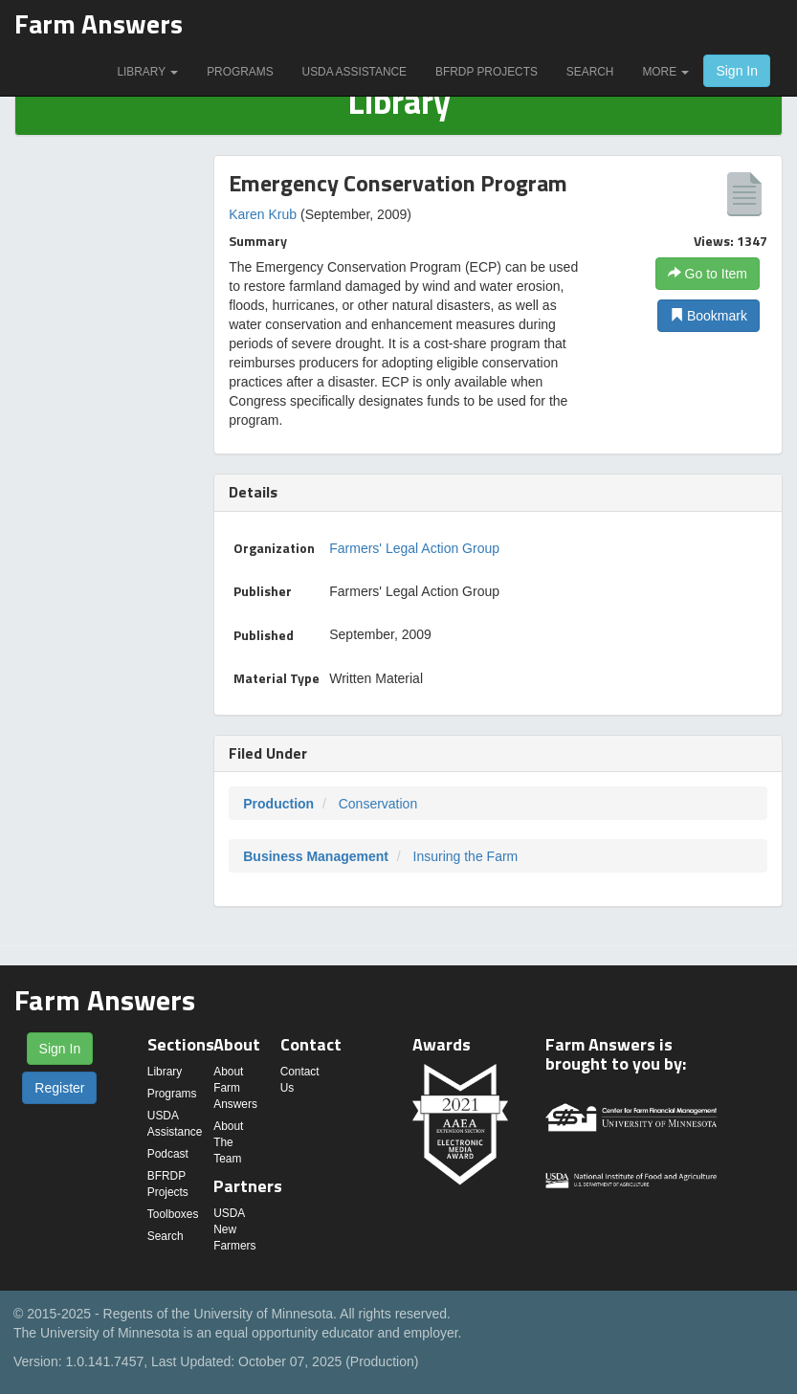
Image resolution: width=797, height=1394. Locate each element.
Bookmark (708, 315)
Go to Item (707, 273)
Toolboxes (173, 1214)
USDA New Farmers (234, 1229)
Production (278, 803)
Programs (240, 71)
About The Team (228, 1142)
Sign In (737, 70)
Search (590, 71)
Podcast (167, 1154)
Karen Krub (263, 214)
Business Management (315, 856)
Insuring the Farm (466, 856)
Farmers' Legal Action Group (414, 548)
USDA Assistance (354, 71)
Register (59, 1087)
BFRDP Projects (486, 71)
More (665, 71)
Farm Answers (98, 23)
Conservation (378, 803)
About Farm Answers (235, 1088)
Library (147, 71)
